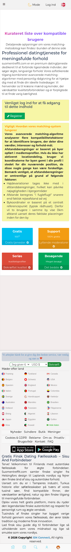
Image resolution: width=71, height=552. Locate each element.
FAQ (50, 441)
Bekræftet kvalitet (17, 267)
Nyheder (16, 432)
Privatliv (59, 437)
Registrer (14, 116)
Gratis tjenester (17, 242)
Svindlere (30, 432)
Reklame (35, 437)
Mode (34, 5)
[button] (4, 4)
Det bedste (53, 267)
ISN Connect (41, 537)
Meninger (54, 432)
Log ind (51, 4)
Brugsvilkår (25, 441)
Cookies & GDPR (16, 437)
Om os (47, 437)
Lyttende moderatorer (53, 244)
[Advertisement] (35, 20)
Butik (42, 432)
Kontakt (40, 441)
